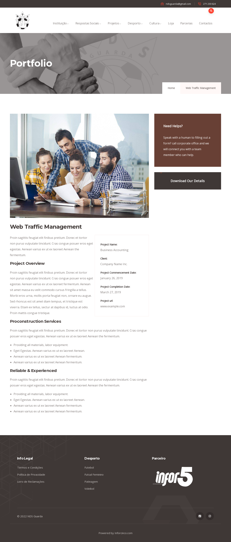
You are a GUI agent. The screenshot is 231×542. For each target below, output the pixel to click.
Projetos (114, 27)
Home (171, 88)
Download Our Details (188, 181)
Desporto (135, 27)
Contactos (205, 27)
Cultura (155, 27)
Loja (171, 27)
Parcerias (186, 27)
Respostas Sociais (88, 27)
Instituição (61, 27)
